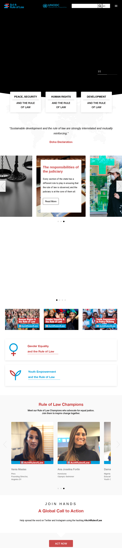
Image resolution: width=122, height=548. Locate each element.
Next (119, 186)
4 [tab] (65, 300)
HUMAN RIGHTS (61, 102)
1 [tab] (58, 221)
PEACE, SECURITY (25, 102)
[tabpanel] (61, 49)
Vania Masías (18, 469)
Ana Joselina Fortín (69, 469)
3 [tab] (64, 221)
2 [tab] (61, 221)
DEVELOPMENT (96, 102)
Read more (51, 202)
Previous (3, 186)
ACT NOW (61, 544)
